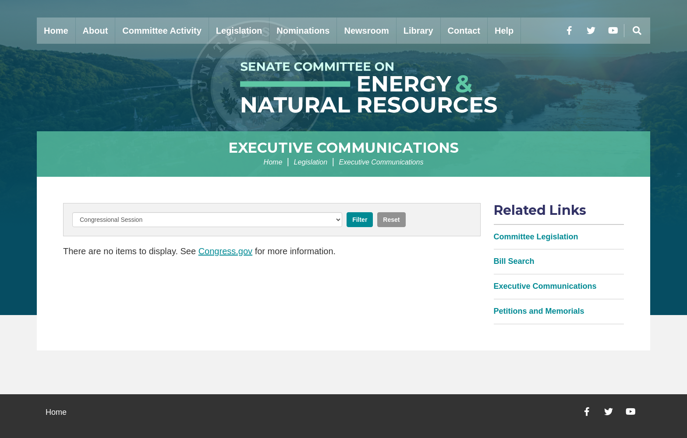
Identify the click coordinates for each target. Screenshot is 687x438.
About (95, 30)
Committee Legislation (536, 236)
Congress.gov (225, 251)
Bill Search (514, 261)
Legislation (239, 30)
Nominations (302, 30)
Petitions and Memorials (539, 311)
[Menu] (637, 31)
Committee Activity (161, 30)
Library (418, 30)
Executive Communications (343, 147)
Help (504, 30)
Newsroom (366, 30)
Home (56, 30)
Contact (464, 30)
